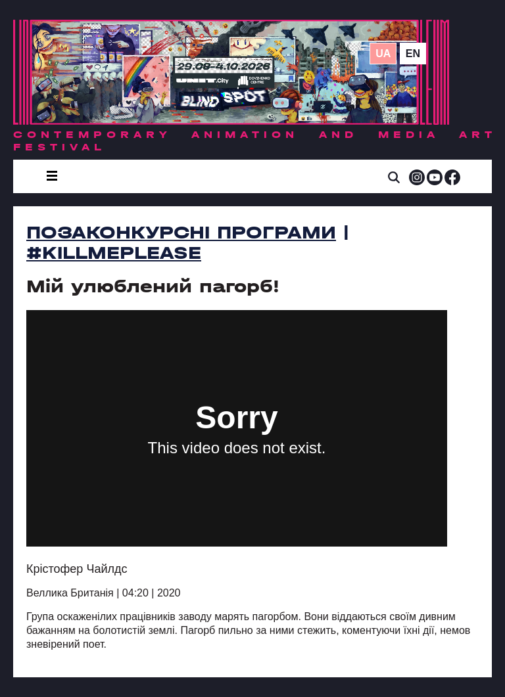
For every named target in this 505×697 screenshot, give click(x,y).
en (413, 53)
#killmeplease (113, 252)
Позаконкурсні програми (181, 232)
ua (383, 53)
